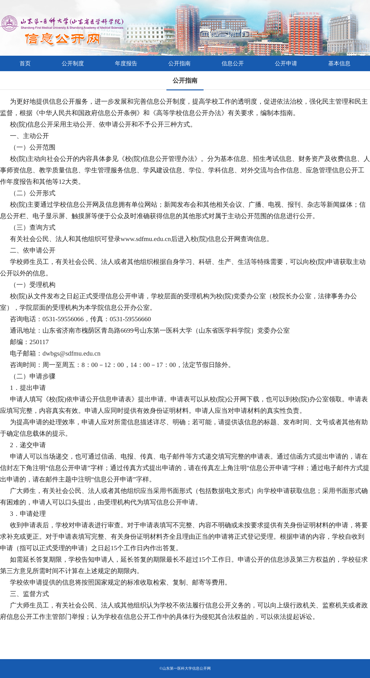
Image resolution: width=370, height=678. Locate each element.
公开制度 (73, 63)
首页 (25, 63)
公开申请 (286, 63)
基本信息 (339, 63)
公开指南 (179, 63)
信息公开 (233, 63)
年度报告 (126, 63)
